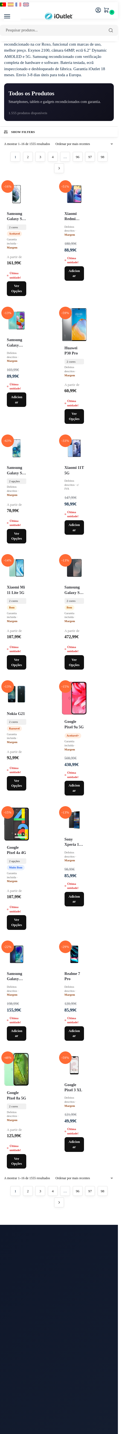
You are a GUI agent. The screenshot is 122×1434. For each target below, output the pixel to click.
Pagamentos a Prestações (24, 1396)
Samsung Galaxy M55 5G (14, 976)
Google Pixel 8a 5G (16, 1095)
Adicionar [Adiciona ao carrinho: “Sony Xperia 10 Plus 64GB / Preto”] (74, 899)
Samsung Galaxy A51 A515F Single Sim (16, 343)
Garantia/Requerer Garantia (27, 1408)
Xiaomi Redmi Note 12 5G (74, 216)
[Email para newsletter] (59, 1266)
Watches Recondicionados (25, 1336)
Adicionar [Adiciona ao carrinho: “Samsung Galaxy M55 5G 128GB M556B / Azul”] (16, 1033)
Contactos (12, 1353)
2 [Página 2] (28, 157)
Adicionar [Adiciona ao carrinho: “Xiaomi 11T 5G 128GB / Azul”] (74, 527)
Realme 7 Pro (72, 976)
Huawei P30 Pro (71, 350)
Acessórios (13, 1342)
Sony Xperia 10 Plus (73, 842)
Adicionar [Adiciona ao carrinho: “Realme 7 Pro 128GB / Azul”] (74, 1033)
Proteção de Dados (19, 1390)
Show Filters (19, 131)
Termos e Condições (20, 1384)
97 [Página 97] (90, 157)
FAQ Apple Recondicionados (28, 1414)
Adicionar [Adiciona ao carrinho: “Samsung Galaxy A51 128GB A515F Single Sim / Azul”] (16, 399)
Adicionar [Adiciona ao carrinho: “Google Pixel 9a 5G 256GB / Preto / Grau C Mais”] (74, 788)
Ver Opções (16, 288)
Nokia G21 (16, 713)
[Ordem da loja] (85, 143)
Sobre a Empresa (18, 1372)
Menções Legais (17, 1378)
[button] (107, 11)
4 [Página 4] (53, 157)
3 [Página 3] (40, 157)
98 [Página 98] (102, 157)
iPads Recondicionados (23, 1323)
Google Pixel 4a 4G (16, 850)
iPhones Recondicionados (25, 1317)
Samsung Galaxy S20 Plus (16, 470)
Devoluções (14, 1366)
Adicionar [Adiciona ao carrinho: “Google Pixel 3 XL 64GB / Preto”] (74, 1144)
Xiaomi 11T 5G (74, 470)
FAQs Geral (14, 1420)
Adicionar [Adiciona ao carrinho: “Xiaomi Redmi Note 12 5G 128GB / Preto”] (74, 273)
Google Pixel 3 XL (73, 1087)
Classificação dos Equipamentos (30, 1426)
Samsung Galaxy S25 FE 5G (74, 590)
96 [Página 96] (77, 157)
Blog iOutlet (14, 1305)
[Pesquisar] (110, 30)
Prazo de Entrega (18, 1359)
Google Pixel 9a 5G (74, 724)
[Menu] (12, 17)
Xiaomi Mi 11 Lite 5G (16, 590)
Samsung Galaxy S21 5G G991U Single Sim (16, 216)
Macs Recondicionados (23, 1329)
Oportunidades (16, 1311)
